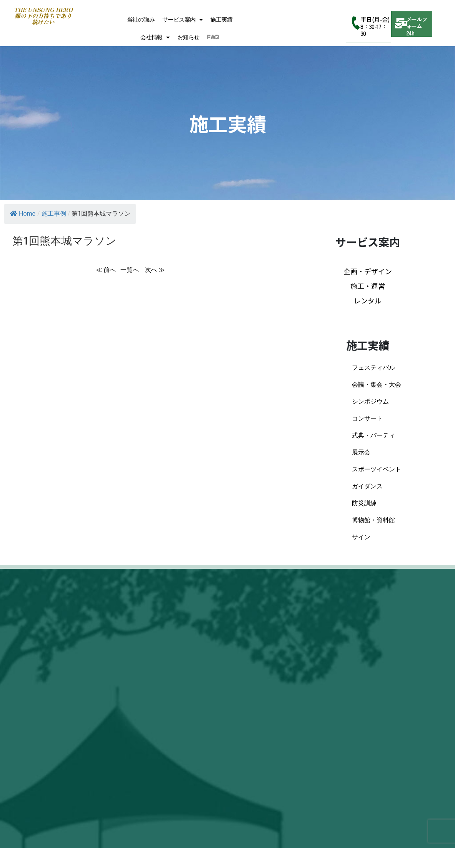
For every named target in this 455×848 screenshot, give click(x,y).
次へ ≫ (155, 269)
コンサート (367, 418)
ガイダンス (367, 486)
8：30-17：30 (373, 30)
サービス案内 (182, 20)
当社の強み (141, 19)
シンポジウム (370, 401)
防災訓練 (364, 503)
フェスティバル (373, 367)
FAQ (213, 37)
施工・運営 (367, 286)
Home (22, 213)
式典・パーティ (373, 435)
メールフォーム (417, 22)
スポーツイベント (376, 469)
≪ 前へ (106, 269)
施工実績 (221, 19)
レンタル (368, 300)
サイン (361, 537)
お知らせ (188, 37)
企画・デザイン (367, 271)
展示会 (361, 452)
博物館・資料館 (373, 520)
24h (410, 33)
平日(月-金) (374, 19)
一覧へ (130, 269)
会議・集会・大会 (376, 384)
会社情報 (155, 37)
